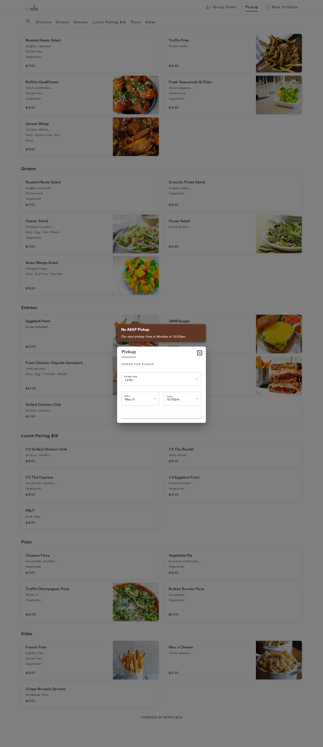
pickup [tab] (129, 352)
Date (127, 396)
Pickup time (130, 376)
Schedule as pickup (161, 414)
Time (169, 396)
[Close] (199, 353)
